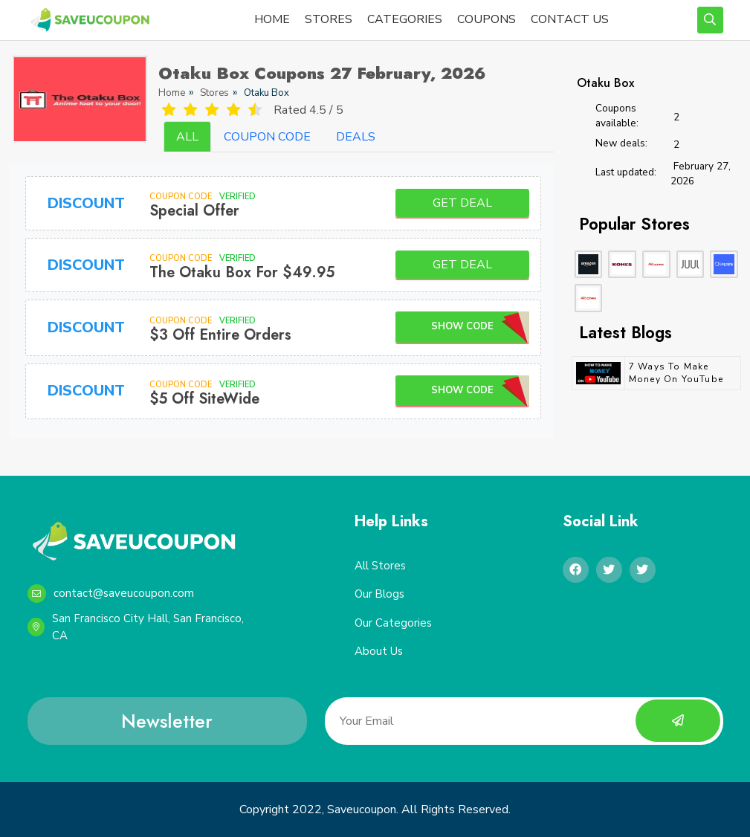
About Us (379, 651)
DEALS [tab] (355, 137)
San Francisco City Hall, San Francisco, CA (136, 627)
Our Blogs (380, 594)
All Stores (380, 565)
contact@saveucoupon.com (111, 593)
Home (171, 93)
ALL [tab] (187, 137)
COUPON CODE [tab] (267, 137)
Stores (214, 93)
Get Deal (462, 203)
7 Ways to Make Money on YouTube (676, 373)
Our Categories (393, 622)
